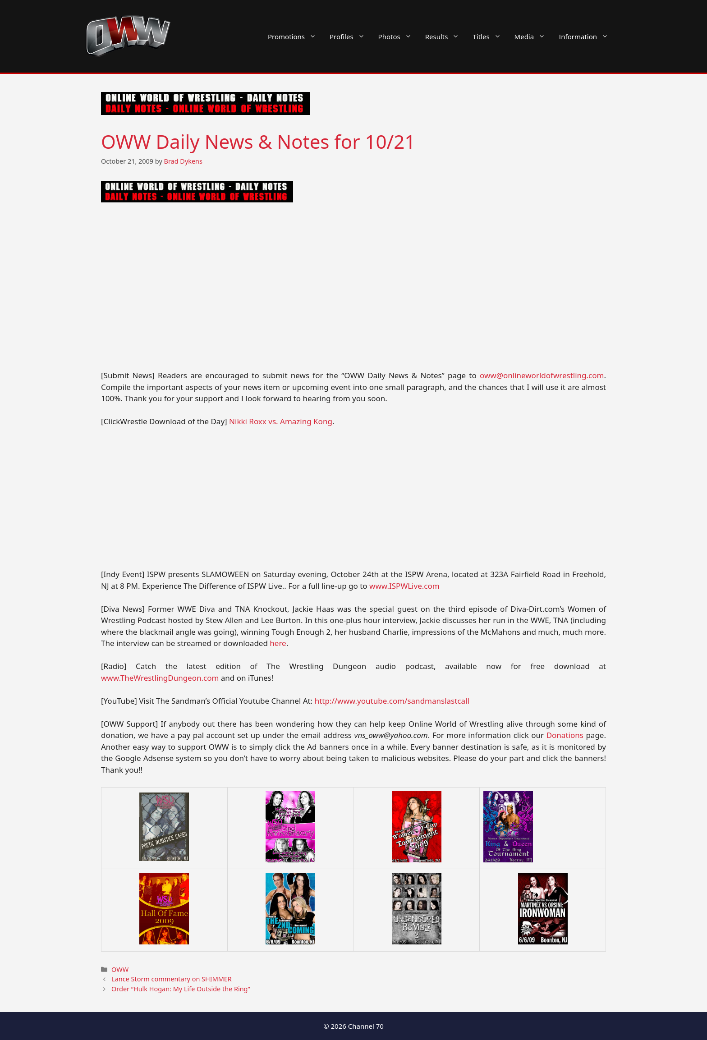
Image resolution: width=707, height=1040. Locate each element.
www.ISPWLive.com (404, 586)
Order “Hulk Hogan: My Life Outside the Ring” (180, 989)
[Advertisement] (353, 280)
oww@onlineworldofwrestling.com (542, 375)
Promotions (295, 36)
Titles (490, 36)
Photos (398, 36)
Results (445, 36)
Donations (564, 735)
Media (533, 36)
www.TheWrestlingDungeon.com (160, 678)
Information (587, 36)
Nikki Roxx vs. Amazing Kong (280, 421)
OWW (120, 969)
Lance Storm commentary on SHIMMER (171, 979)
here (278, 643)
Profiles (351, 36)
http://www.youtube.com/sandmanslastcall (392, 701)
